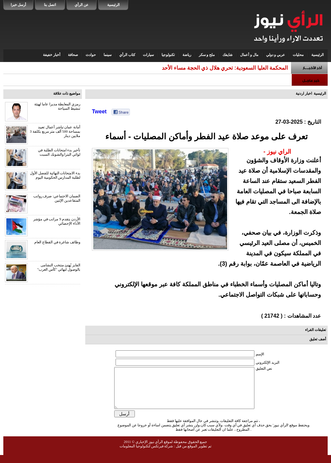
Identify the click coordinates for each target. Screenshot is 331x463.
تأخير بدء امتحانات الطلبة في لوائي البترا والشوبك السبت (59, 152)
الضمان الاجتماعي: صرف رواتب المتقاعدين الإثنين (56, 198)
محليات (298, 55)
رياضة (186, 55)
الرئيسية (113, 5)
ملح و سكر (207, 55)
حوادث (91, 55)
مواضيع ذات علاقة (67, 93)
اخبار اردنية (304, 93)
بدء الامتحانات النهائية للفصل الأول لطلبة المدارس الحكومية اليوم (55, 175)
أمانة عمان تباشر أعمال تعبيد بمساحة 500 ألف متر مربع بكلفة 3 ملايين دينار (55, 131)
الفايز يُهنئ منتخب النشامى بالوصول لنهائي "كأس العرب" (58, 267)
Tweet (99, 111)
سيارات (148, 55)
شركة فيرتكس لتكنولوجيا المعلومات (146, 454)
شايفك (227, 55)
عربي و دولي (275, 55)
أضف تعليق (317, 339)
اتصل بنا (50, 5)
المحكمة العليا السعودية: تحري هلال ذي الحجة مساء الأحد (225, 68)
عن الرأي (82, 5)
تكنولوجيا (168, 55)
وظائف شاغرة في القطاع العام (57, 242)
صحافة (73, 55)
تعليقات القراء (315, 330)
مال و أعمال (249, 55)
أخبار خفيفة (51, 55)
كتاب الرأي (127, 55)
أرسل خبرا (18, 5)
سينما (108, 55)
